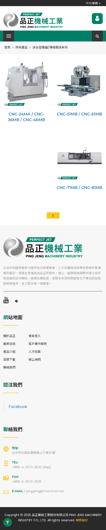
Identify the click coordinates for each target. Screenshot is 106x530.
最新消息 (9, 344)
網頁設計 (82, 520)
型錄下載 (9, 359)
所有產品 (21, 47)
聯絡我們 (9, 367)
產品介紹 (9, 351)
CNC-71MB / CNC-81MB (79, 187)
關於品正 (9, 336)
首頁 (7, 47)
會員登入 (35, 336)
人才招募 (35, 351)
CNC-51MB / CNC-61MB (79, 114)
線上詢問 (35, 359)
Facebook (18, 406)
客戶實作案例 (38, 344)
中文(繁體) (93, 3)
